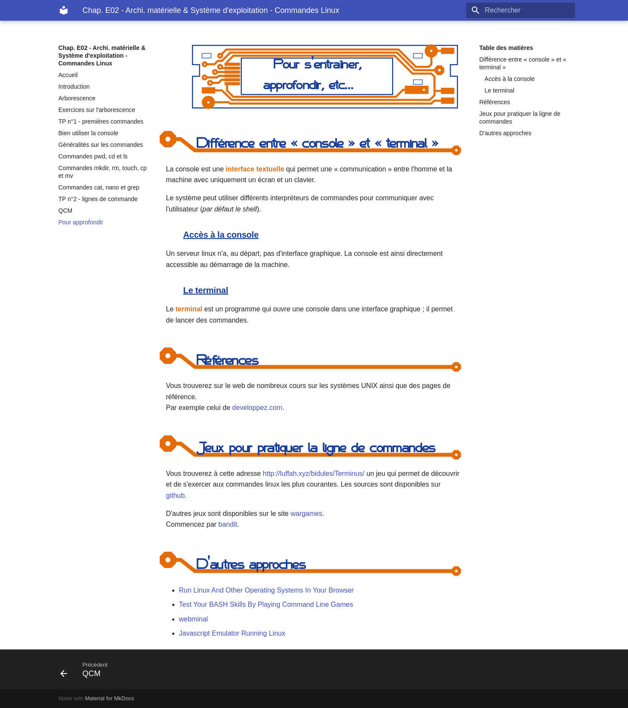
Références (495, 102)
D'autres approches (506, 133)
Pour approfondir (81, 222)
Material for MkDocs (109, 698)
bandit (227, 524)
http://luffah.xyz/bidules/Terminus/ (314, 473)
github (175, 495)
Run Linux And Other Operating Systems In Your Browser (266, 590)
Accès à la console (510, 78)
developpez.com (257, 407)
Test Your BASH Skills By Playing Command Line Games (266, 604)
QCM (66, 210)
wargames (306, 513)
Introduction (74, 86)
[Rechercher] (524, 10)
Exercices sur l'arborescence (97, 109)
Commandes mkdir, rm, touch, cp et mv (103, 172)
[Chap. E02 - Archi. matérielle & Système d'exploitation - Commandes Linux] (63, 10)
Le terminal (499, 90)
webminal (193, 619)
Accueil (68, 74)
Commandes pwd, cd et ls (93, 156)
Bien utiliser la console (88, 133)
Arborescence (77, 98)
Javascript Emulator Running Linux (232, 633)
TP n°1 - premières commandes (101, 121)
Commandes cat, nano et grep (99, 187)
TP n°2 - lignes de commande (98, 199)
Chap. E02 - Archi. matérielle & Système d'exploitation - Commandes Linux (102, 55)
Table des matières (506, 47)
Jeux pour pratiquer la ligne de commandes (520, 117)
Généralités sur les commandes (101, 144)
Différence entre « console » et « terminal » (523, 63)
